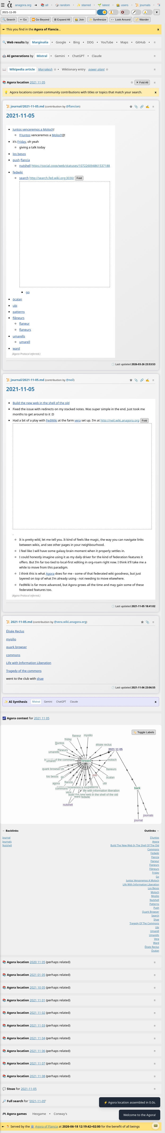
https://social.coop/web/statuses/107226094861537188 (70, 166)
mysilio (11, 639)
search (24, 178)
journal (6, 837)
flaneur (24, 323)
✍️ (147, 106)
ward (16, 348)
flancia (25, 160)
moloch (155, 892)
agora (155, 841)
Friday (21, 141)
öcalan (17, 299)
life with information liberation (141, 884)
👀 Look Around (120, 19)
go (28, 292)
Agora (50, 573)
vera (77, 420)
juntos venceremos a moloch (142, 880)
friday (155, 872)
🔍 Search (8, 19)
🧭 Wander (142, 19)
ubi (15, 305)
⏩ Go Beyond (40, 19)
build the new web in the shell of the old (134, 845)
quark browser (16, 647)
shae (40, 678)
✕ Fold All (142, 82)
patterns (19, 311)
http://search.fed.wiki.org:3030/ (51, 178)
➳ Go (23, 19)
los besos (19, 154)
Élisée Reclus (15, 631)
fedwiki (18, 172)
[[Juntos (24, 135)
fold (79, 178)
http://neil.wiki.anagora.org (119, 420)
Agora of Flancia (46, 1126)
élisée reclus (152, 946)
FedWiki (51, 420)
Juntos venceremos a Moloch (33, 129)
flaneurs (25, 329)
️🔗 (142, 106)
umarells (19, 336)
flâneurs (18, 317)
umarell (24, 342)
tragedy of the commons (144, 923)
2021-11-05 (29, 1089)
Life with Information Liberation (28, 663)
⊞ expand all (62, 19)
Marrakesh (45, 69)
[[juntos (154, 837)
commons (13, 655)
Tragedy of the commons (24, 670)
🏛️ (32, 1126)
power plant (96, 69)
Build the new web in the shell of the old (41, 403)
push (16, 160)
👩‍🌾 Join (79, 19)
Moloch (57, 135)
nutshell (25, 166)
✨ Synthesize (97, 19)
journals (7, 841)
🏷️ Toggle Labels (143, 732)
